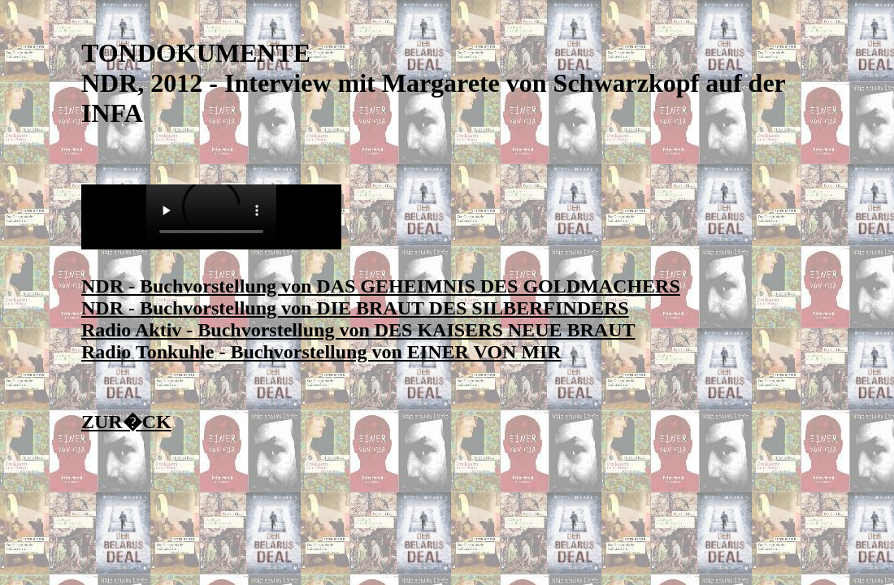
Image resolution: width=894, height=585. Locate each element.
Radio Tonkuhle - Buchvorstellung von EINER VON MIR (321, 351)
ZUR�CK (126, 421)
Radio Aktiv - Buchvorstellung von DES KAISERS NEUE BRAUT (358, 329)
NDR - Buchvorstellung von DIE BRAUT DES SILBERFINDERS (355, 307)
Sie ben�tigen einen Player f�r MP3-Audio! (211, 216)
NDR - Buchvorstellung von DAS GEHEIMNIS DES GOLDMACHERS (380, 286)
